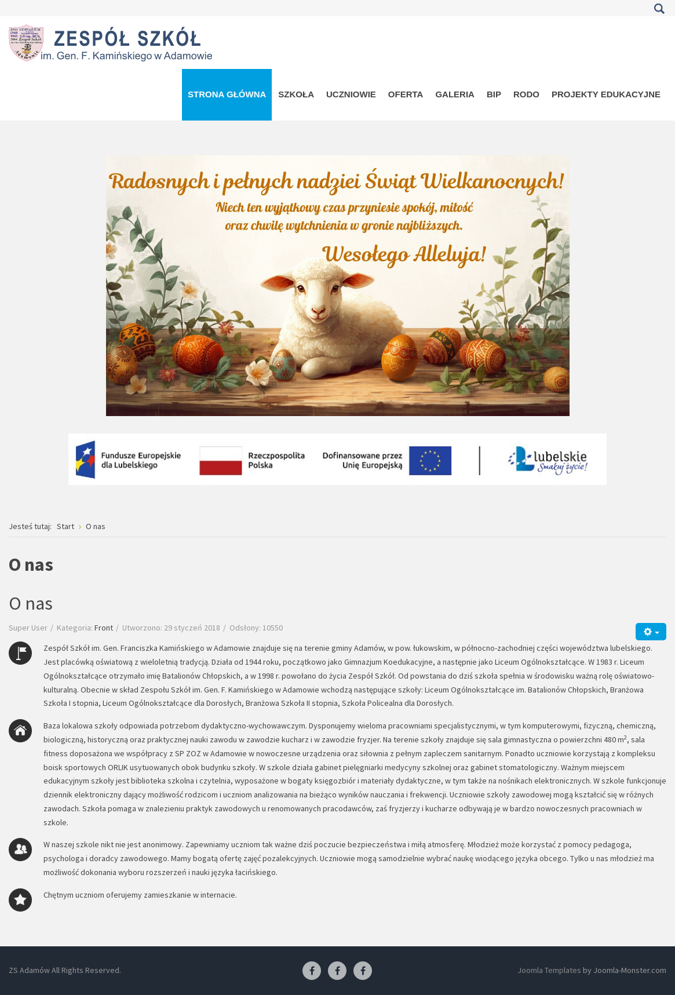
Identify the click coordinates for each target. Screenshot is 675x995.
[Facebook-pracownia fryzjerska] (337, 971)
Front (103, 627)
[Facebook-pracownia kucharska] (362, 971)
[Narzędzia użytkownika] (651, 631)
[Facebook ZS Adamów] (311, 971)
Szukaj (659, 8)
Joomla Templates (549, 970)
